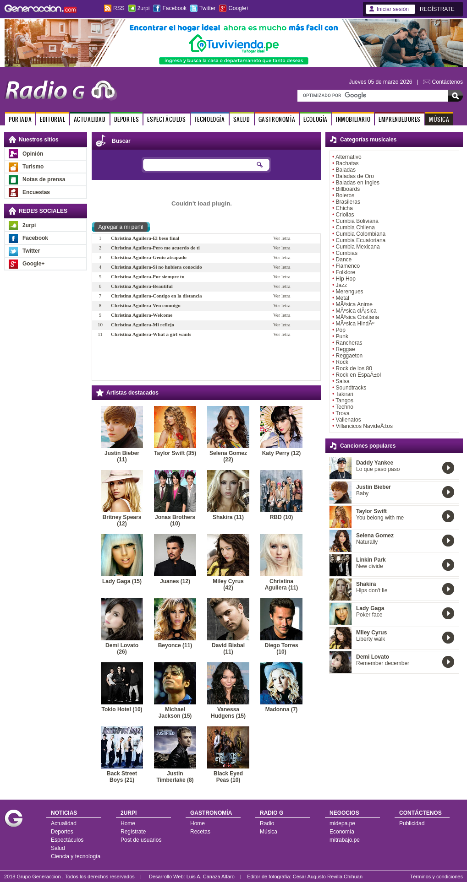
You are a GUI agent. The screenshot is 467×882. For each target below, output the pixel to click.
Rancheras (349, 343)
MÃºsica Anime (354, 304)
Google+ (238, 8)
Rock (342, 362)
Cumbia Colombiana (361, 234)
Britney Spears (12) (122, 520)
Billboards (348, 189)
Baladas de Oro (355, 176)
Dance (344, 259)
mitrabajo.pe (345, 840)
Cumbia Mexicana (358, 246)
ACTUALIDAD (90, 119)
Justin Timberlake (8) (174, 776)
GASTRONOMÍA (277, 119)
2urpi (143, 8)
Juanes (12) (175, 581)
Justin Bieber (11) (121, 456)
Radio (267, 823)
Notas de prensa (43, 179)
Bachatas (347, 163)
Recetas (200, 831)
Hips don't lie (371, 590)
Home (128, 823)
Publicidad (411, 823)
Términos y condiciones (436, 876)
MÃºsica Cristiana (357, 317)
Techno (344, 407)
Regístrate (133, 831)
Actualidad (64, 823)
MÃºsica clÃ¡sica (356, 311)
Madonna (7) (281, 709)
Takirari (344, 394)
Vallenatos (348, 420)
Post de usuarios (141, 840)
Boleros (345, 195)
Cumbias (346, 253)
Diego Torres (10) (281, 648)
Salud (58, 848)
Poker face (369, 614)
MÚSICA (439, 119)
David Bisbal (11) (228, 648)
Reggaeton (349, 355)
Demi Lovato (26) (121, 648)
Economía (342, 831)
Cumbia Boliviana (357, 221)
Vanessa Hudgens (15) (228, 712)
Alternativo (348, 157)
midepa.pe (342, 823)
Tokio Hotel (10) (121, 709)
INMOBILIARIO (353, 119)
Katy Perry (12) (281, 453)
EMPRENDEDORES (400, 119)
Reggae (345, 349)
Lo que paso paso (378, 469)
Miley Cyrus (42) (228, 584)
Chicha (344, 208)
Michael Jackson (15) (175, 712)
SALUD (241, 119)
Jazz (341, 285)
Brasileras (348, 202)
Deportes (62, 831)
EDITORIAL (52, 119)
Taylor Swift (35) (175, 453)
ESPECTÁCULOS (166, 119)
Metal (342, 298)
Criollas (345, 214)
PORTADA (20, 119)
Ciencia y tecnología (75, 856)
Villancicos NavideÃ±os (364, 426)
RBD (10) (281, 517)
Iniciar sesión (393, 9)
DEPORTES (126, 119)
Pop (341, 330)
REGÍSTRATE (437, 9)
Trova (342, 413)
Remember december (382, 663)
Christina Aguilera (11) (281, 584)
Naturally (367, 542)
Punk (342, 336)
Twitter (207, 8)
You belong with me (380, 517)
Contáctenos (447, 82)
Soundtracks (351, 387)
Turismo (33, 166)
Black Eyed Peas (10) (228, 776)
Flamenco (348, 266)
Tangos (344, 400)
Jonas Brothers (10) (175, 520)
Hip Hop (346, 279)
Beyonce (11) (175, 645)
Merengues (349, 291)
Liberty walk (370, 639)
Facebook (174, 8)
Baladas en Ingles (357, 182)
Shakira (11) (228, 517)
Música (268, 831)
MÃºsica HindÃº (355, 323)
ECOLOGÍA (315, 119)
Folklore (346, 272)
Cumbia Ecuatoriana (361, 240)
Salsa (343, 381)
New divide (369, 566)
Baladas (346, 170)
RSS (119, 8)
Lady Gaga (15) (122, 581)
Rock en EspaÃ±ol (358, 375)
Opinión (32, 154)
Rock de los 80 (354, 368)
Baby (362, 493)
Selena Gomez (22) (228, 456)
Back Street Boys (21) (122, 776)
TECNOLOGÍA (209, 119)
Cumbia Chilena (355, 227)
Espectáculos (67, 840)
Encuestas (36, 192)
